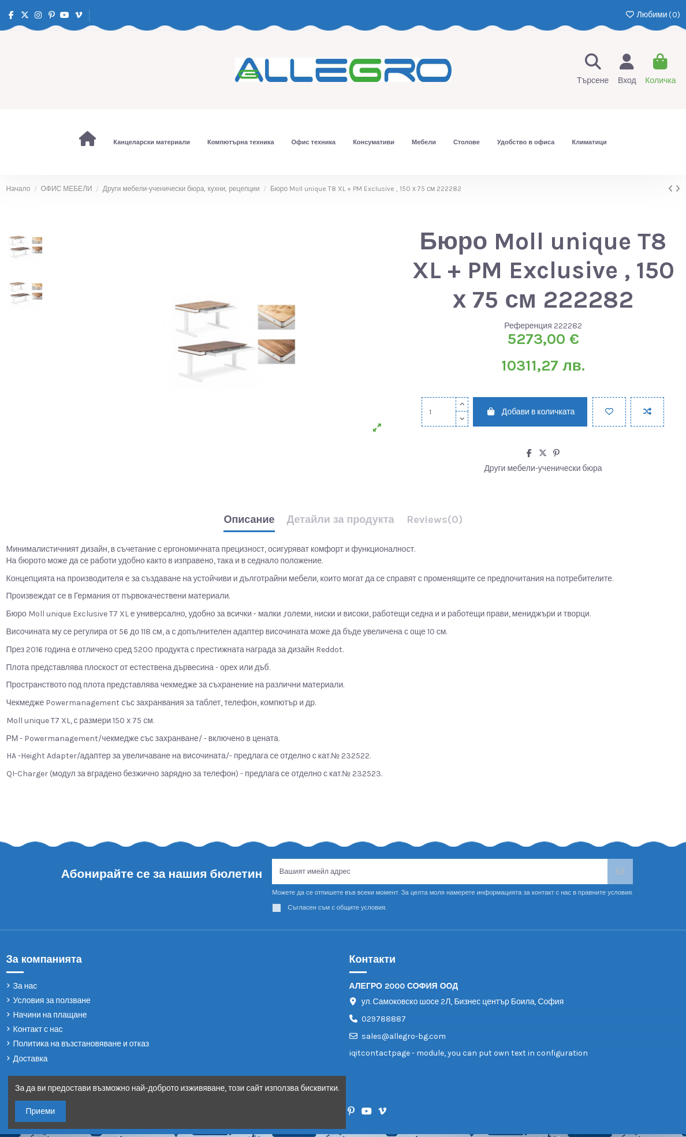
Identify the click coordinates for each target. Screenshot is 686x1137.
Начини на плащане (50, 1018)
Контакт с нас (38, 1032)
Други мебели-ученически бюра (543, 468)
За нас (25, 989)
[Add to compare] (647, 412)
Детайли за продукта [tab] (340, 520)
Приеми (40, 1111)
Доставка (30, 1062)
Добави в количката (530, 412)
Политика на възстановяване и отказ (81, 1047)
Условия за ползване (52, 1003)
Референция (528, 326)
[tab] (435, 522)
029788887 (383, 1022)
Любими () (652, 15)
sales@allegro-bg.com (403, 1039)
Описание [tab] (248, 520)
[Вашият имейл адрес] (440, 873)
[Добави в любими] (609, 412)
